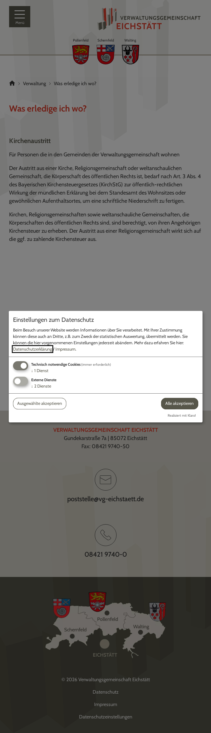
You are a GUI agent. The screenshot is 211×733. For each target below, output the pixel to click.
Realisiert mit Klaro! (182, 415)
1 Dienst (39, 370)
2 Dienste (41, 386)
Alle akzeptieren (179, 403)
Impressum (65, 349)
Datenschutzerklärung (32, 349)
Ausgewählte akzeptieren (39, 403)
